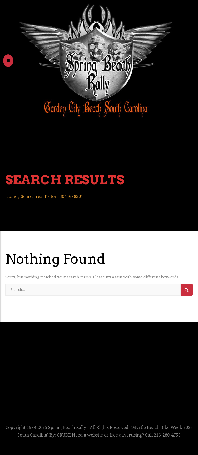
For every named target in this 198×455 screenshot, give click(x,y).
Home (11, 196)
